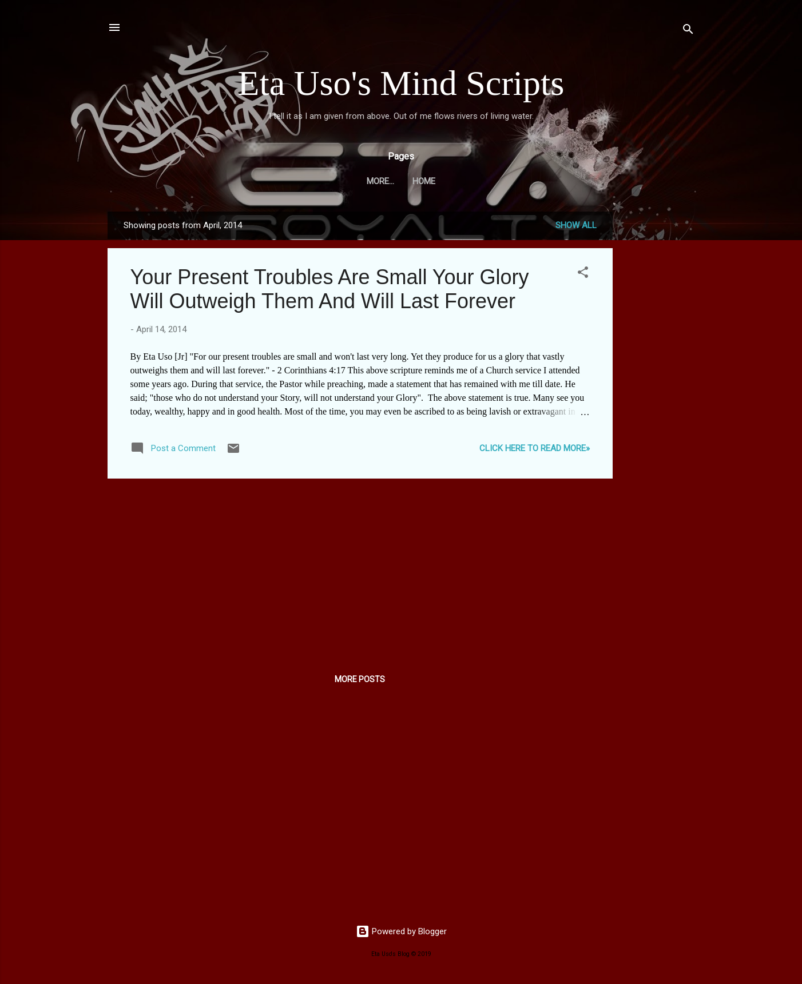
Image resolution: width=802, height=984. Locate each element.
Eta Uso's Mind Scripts (401, 82)
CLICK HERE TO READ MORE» (534, 448)
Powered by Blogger (401, 931)
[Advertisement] (658, 383)
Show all (576, 225)
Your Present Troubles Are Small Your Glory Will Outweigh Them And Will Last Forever (329, 289)
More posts (360, 679)
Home (401, 181)
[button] (583, 274)
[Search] (688, 31)
